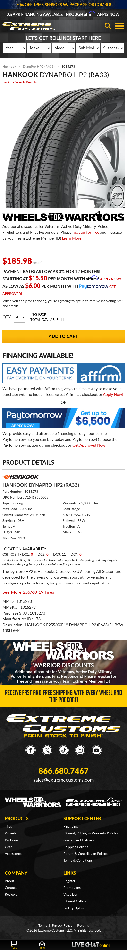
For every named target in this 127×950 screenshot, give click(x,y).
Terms (42, 925)
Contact (11, 888)
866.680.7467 (64, 771)
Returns (83, 925)
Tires (8, 826)
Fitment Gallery (74, 901)
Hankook (9, 66)
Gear (8, 847)
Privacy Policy (62, 925)
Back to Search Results (19, 82)
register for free (85, 232)
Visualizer (70, 894)
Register (69, 881)
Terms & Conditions (78, 860)
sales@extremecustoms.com (63, 780)
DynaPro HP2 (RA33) (39, 66)
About (9, 881)
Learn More (71, 238)
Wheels (10, 833)
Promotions (72, 888)
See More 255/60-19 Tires (28, 592)
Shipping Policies (75, 847)
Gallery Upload (74, 908)
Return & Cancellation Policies (85, 854)
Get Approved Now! (89, 445)
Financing (70, 826)
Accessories (13, 854)
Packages (11, 840)
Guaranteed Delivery (78, 840)
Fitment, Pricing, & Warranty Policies (90, 833)
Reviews (11, 894)
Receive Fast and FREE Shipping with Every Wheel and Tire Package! (63, 697)
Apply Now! (110, 279)
